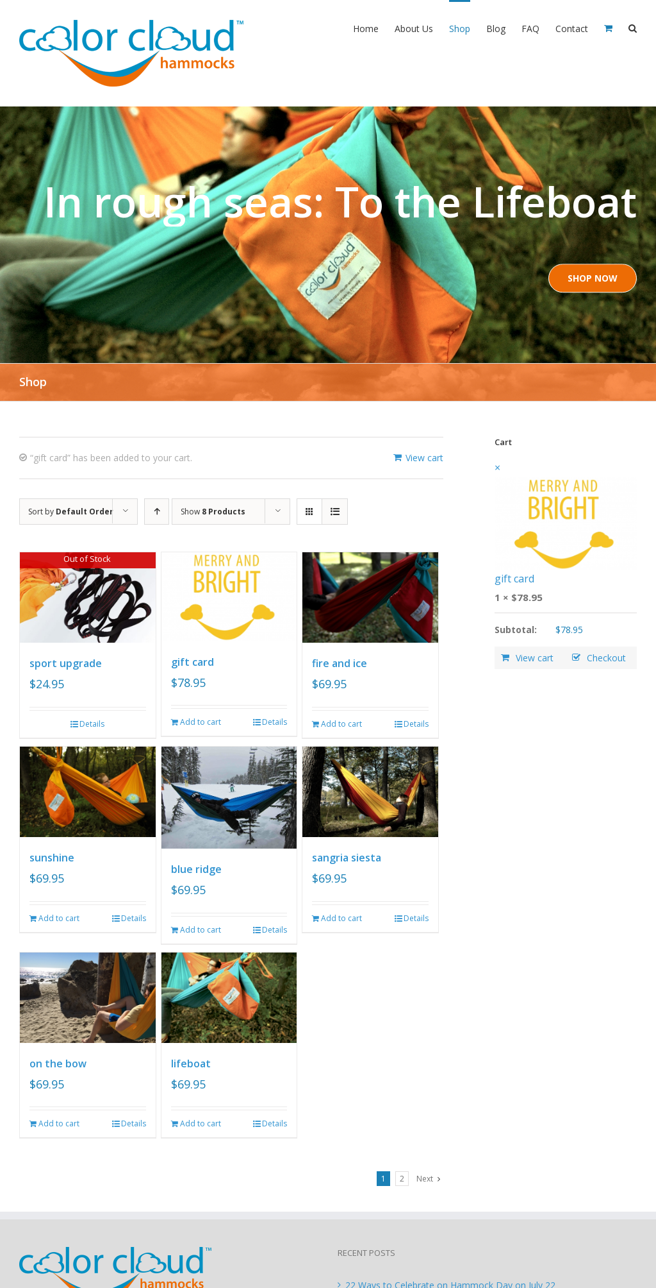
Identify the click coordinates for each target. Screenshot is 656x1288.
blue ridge (196, 869)
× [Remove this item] (497, 468)
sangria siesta (346, 858)
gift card (192, 662)
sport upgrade (65, 663)
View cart (424, 458)
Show (213, 511)
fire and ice (339, 663)
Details (91, 723)
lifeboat (191, 1063)
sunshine (51, 858)
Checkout (606, 658)
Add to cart (200, 721)
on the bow (57, 1063)
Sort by (70, 511)
